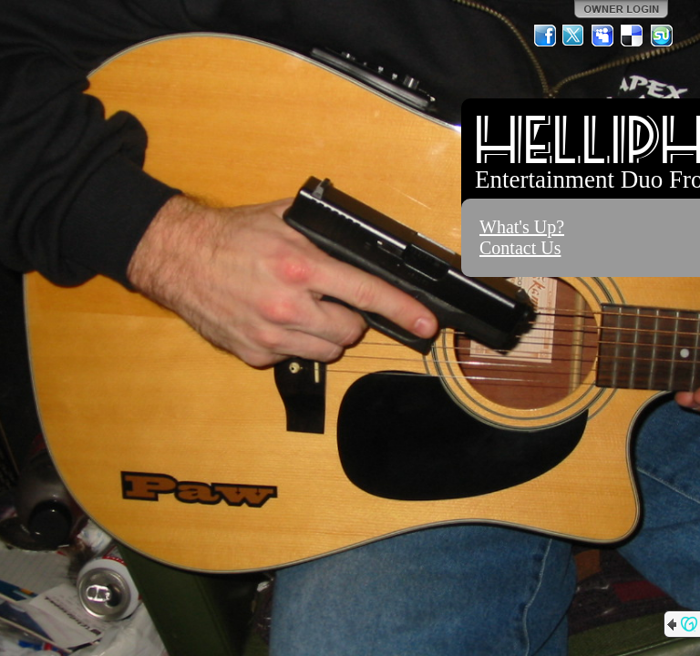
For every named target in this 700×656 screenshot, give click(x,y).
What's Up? (521, 227)
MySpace (603, 35)
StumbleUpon (661, 35)
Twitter (574, 35)
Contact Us (520, 248)
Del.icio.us (632, 35)
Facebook (545, 35)
